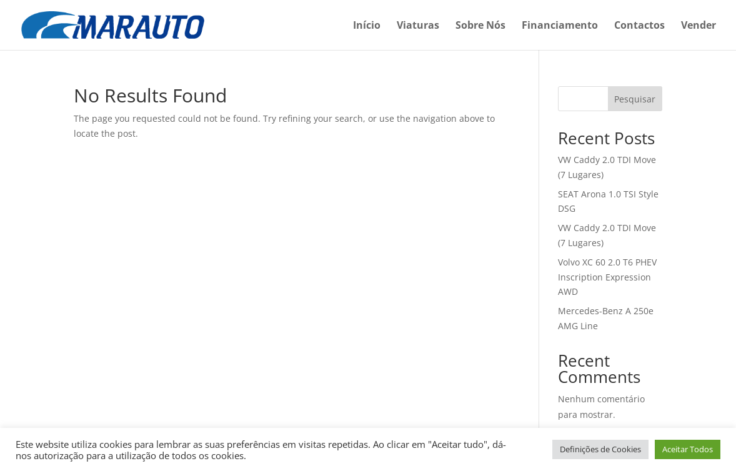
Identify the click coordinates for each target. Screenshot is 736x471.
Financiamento (560, 26)
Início (366, 26)
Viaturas (418, 26)
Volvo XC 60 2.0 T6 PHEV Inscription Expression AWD (607, 277)
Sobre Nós (480, 26)
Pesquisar (634, 99)
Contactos (639, 26)
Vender (698, 26)
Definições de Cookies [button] (600, 449)
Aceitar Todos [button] (687, 449)
